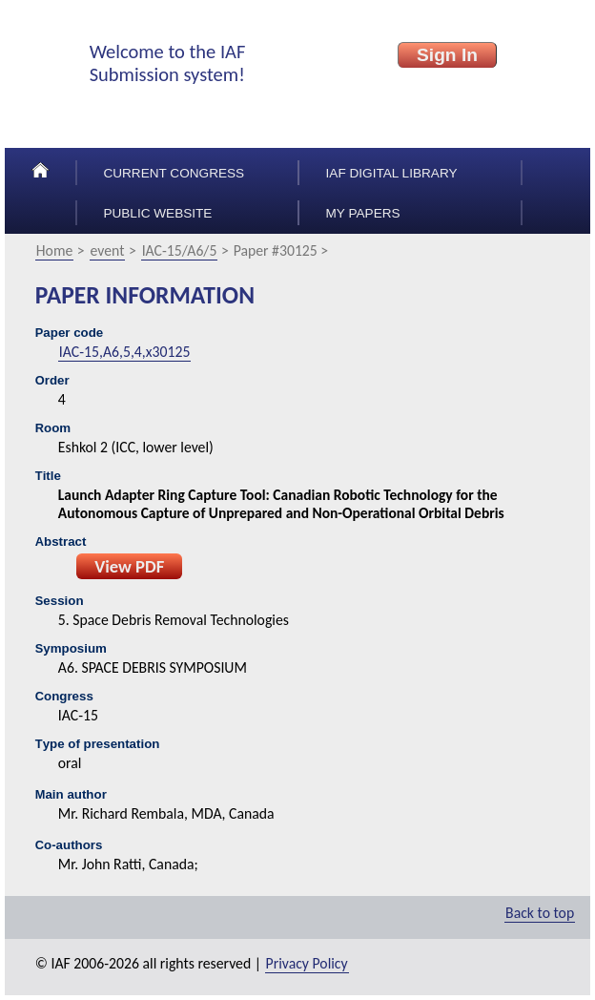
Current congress (173, 173)
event (108, 250)
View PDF (129, 566)
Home (54, 250)
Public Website (157, 213)
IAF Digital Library (392, 173)
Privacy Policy (307, 963)
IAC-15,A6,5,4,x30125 (125, 352)
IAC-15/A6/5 (179, 250)
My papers (363, 213)
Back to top (539, 913)
